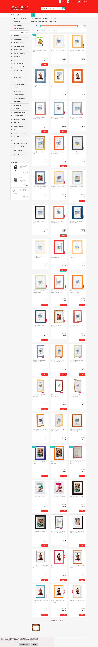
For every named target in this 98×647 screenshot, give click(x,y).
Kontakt (47, 15)
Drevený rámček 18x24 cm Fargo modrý (76, 118)
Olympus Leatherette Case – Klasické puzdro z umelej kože (23, 179)
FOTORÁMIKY (37, 18)
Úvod (33, 18)
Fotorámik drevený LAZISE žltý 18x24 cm (40, 395)
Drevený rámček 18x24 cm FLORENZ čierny (76, 152)
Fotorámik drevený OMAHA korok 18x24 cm (39, 430)
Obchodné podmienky (40, 15)
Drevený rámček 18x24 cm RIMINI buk (76, 256)
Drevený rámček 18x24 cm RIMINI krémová (39, 256)
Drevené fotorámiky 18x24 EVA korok (77, 566)
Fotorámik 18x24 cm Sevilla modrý (39, 51)
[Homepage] (33, 15)
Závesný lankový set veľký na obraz (23, 189)
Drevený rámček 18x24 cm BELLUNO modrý (39, 326)
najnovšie (55, 30)
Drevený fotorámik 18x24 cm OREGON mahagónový (77, 531)
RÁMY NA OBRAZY (43, 18)
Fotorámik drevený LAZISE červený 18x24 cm (76, 326)
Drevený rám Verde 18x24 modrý (39, 462)
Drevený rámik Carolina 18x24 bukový (77, 51)
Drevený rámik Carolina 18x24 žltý (58, 85)
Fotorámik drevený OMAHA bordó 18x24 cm (58, 395)
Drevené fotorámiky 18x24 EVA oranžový (58, 601)
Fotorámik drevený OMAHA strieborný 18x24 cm (58, 531)
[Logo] (19, 8)
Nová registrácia (73, 1)
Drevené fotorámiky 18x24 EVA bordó (58, 566)
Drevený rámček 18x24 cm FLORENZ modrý (39, 187)
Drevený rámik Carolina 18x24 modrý (40, 85)
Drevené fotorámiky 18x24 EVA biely (40, 566)
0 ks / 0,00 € (84, 2)
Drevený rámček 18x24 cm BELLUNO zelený (39, 291)
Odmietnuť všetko (24, 644)
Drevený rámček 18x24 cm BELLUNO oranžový (76, 291)
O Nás (51, 15)
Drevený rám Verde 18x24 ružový (76, 462)
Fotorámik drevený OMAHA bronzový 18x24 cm (76, 395)
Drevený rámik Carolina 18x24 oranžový (77, 85)
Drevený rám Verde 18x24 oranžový (57, 462)
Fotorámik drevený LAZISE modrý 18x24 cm (39, 360)
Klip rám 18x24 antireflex (59, 496)
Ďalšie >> (64, 620)
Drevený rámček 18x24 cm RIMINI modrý (76, 222)
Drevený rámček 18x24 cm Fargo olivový (76, 187)
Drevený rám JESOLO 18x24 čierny (39, 531)
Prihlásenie (63, 1)
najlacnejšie (43, 30)
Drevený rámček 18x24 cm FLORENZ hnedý (76, 430)
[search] (63, 8)
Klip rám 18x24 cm (39, 496)
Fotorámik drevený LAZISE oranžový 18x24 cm (57, 360)
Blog (55, 15)
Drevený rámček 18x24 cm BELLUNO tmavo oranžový (57, 291)
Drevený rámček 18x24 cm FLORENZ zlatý (57, 326)
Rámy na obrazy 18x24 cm (52, 18)
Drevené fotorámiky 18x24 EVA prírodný (77, 601)
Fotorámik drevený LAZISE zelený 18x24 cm (76, 360)
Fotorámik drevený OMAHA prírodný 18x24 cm (58, 430)
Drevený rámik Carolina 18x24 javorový (58, 51)
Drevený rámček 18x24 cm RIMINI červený (57, 256)
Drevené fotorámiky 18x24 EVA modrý (40, 601)
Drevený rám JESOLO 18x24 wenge (76, 497)
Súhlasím (34, 644)
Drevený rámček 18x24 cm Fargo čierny (39, 222)
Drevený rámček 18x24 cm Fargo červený (57, 152)
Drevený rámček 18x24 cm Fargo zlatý (39, 152)
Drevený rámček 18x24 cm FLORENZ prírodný (57, 187)
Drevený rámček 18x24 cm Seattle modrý (57, 118)
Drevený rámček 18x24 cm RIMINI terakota (57, 222)
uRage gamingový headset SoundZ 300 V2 (23, 166)
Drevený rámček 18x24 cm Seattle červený (39, 118)
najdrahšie (50, 30)
